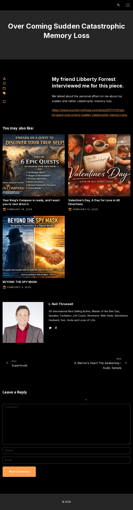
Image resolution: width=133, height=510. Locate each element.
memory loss (23, 96)
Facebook (13, 88)
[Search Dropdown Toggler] (118, 5)
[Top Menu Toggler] (128, 5)
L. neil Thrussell (22, 93)
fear (9, 93)
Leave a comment (17, 101)
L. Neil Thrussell (29, 88)
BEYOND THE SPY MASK (20, 282)
